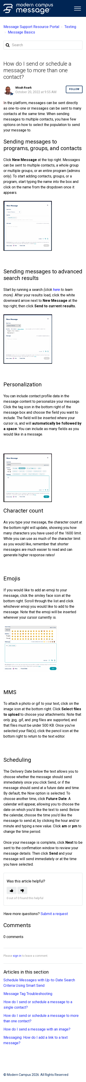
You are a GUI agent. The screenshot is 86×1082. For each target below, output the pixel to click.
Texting (70, 27)
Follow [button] (74, 89)
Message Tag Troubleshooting (27, 994)
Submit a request (54, 914)
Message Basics (21, 32)
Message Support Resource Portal (31, 27)
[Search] (43, 45)
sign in (17, 955)
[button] (77, 8)
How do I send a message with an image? (36, 1029)
